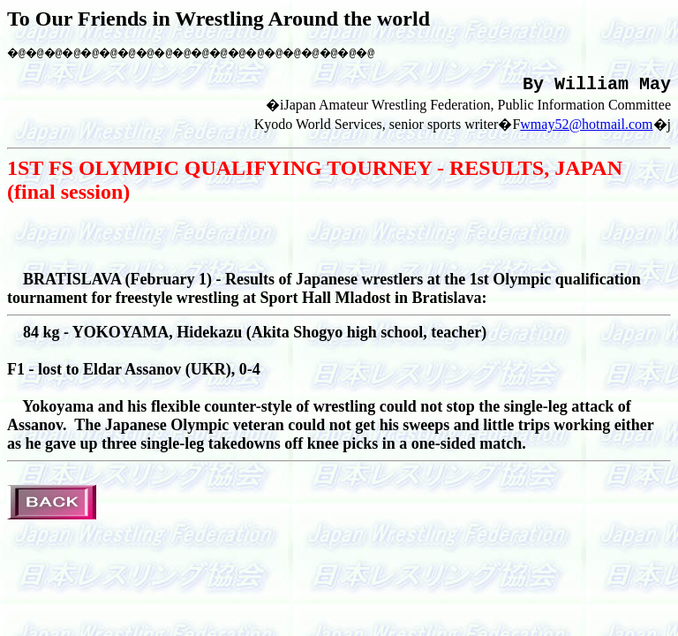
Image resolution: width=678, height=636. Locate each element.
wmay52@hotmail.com (586, 130)
